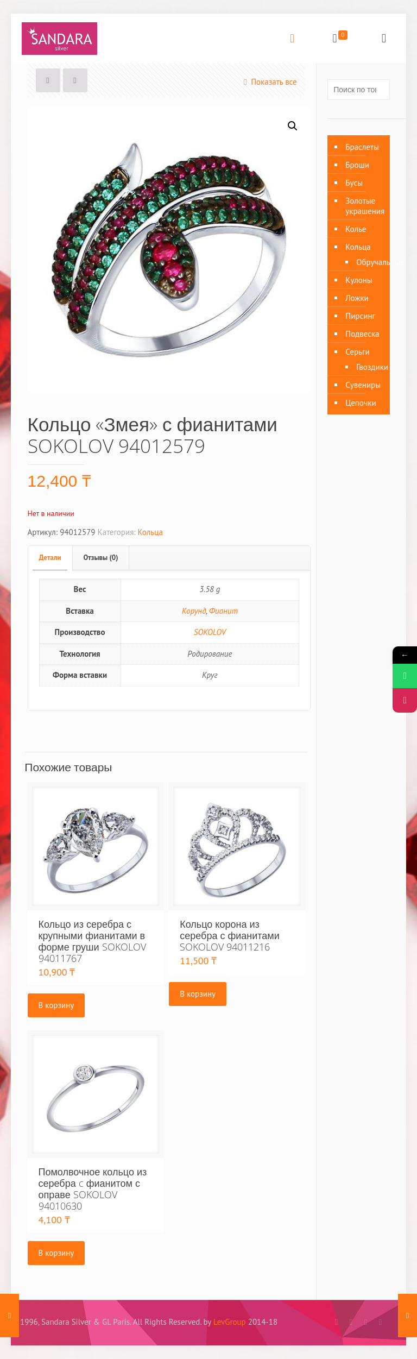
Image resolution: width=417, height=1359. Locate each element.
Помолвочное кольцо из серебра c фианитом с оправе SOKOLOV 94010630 (93, 1188)
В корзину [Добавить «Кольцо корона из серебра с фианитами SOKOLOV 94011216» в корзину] (198, 994)
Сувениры (363, 385)
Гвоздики (367, 367)
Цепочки (360, 403)
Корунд (194, 611)
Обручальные (367, 262)
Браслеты (362, 147)
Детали (50, 557)
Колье (355, 229)
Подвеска (362, 334)
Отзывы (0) (101, 557)
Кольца (150, 532)
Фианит (223, 611)
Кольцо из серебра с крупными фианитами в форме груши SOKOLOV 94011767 (92, 941)
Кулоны (358, 280)
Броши (357, 165)
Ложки (357, 298)
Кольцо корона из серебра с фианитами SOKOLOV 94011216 (230, 935)
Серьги (357, 352)
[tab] (50, 558)
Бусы (354, 183)
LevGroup (229, 1322)
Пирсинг (360, 316)
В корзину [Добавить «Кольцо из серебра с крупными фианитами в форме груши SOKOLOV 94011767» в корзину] (56, 1005)
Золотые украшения (364, 206)
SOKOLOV (210, 632)
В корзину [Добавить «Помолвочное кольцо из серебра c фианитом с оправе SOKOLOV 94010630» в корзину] (56, 1253)
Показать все (268, 82)
